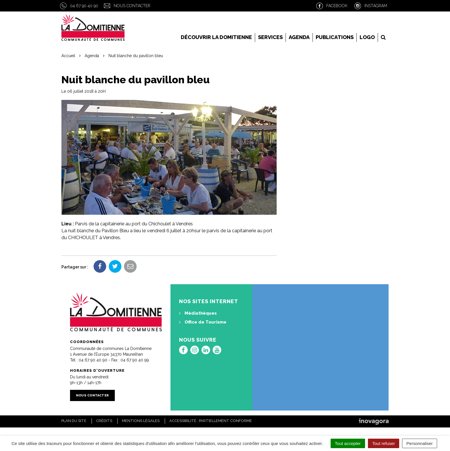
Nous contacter (132, 5)
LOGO (367, 37)
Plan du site (73, 421)
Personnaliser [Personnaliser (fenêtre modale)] (419, 443)
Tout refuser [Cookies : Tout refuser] (383, 443)
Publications (335, 37)
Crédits (104, 421)
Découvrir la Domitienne (216, 37)
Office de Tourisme (202, 322)
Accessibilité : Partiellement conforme (210, 421)
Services (270, 37)
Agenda (299, 37)
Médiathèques (198, 313)
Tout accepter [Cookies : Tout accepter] (348, 443)
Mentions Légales (141, 421)
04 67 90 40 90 (84, 5)
